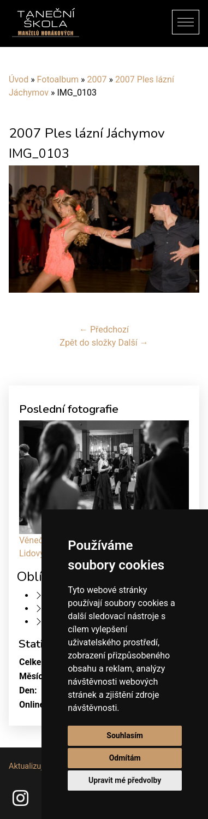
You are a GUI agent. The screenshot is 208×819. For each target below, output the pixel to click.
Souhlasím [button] (124, 735)
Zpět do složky (88, 342)
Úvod (18, 79)
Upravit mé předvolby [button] (124, 780)
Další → (133, 342)
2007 (96, 79)
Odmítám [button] (125, 757)
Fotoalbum (58, 79)
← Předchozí (104, 329)
